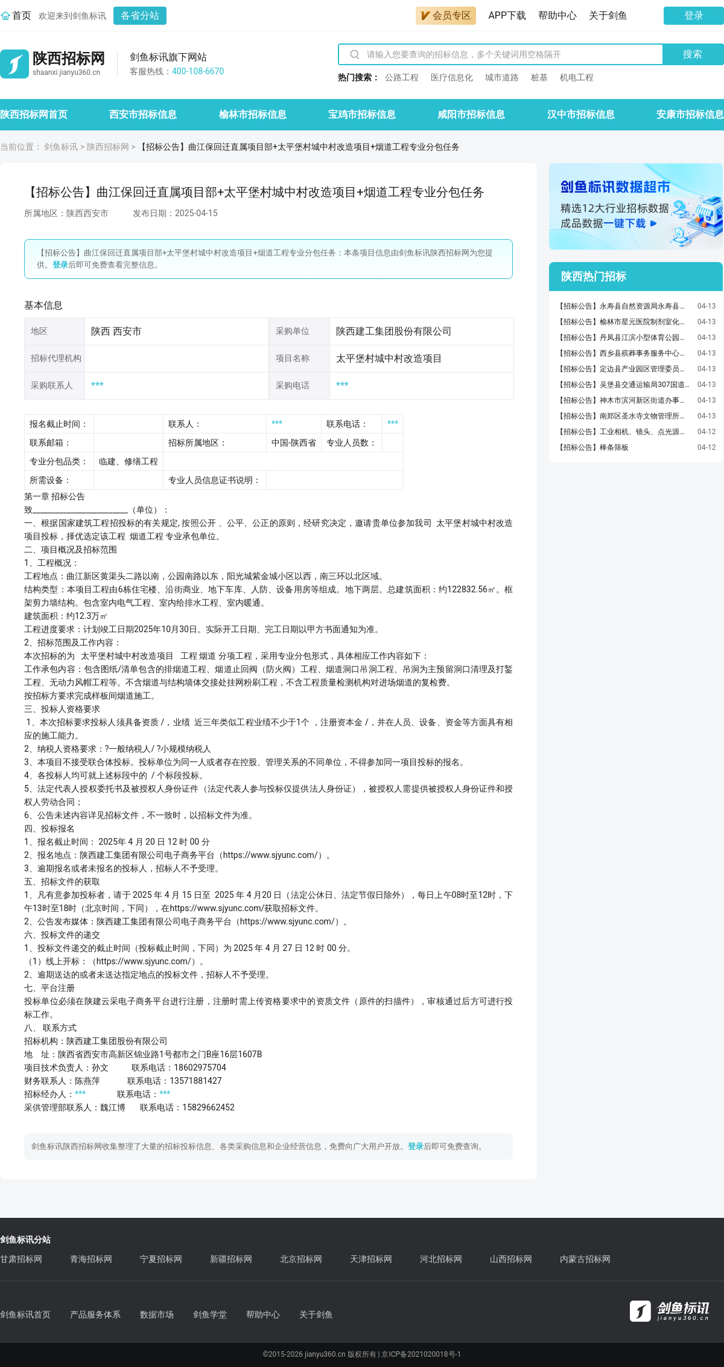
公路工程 (402, 77)
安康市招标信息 (690, 114)
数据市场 (157, 1314)
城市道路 (502, 77)
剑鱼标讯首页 (25, 1314)
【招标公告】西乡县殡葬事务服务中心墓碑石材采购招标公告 (623, 353)
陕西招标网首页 (34, 114)
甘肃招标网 (21, 1259)
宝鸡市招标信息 (362, 114)
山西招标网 (511, 1259)
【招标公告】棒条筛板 (592, 447)
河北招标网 (441, 1259)
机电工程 (577, 77)
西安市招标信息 (143, 114)
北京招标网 (301, 1259)
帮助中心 (557, 15)
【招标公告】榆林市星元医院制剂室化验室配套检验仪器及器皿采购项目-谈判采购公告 (623, 322)
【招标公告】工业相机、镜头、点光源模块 (623, 431)
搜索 (692, 54)
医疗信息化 (452, 77)
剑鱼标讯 (61, 147)
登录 (693, 15)
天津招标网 (371, 1259)
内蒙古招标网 (585, 1259)
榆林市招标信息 (253, 114)
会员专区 (446, 15)
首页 (21, 15)
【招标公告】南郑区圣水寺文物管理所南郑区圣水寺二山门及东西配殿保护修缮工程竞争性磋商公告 (623, 416)
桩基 (539, 77)
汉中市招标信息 (581, 114)
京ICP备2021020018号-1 (421, 1354)
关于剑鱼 (608, 15)
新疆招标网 (231, 1259)
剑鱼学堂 (210, 1314)
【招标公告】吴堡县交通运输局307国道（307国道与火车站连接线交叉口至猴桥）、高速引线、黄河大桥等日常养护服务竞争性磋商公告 (623, 384)
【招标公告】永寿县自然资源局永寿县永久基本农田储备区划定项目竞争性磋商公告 (623, 306)
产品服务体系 (95, 1314)
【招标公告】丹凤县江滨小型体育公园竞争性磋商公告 (623, 337)
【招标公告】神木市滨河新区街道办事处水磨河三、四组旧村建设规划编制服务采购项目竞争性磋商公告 (623, 400)
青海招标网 (91, 1259)
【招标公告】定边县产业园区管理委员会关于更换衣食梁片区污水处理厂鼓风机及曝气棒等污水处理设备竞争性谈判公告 (623, 369)
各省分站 (140, 15)
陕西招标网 (108, 147)
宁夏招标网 (161, 1259)
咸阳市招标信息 (471, 114)
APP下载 (507, 15)
